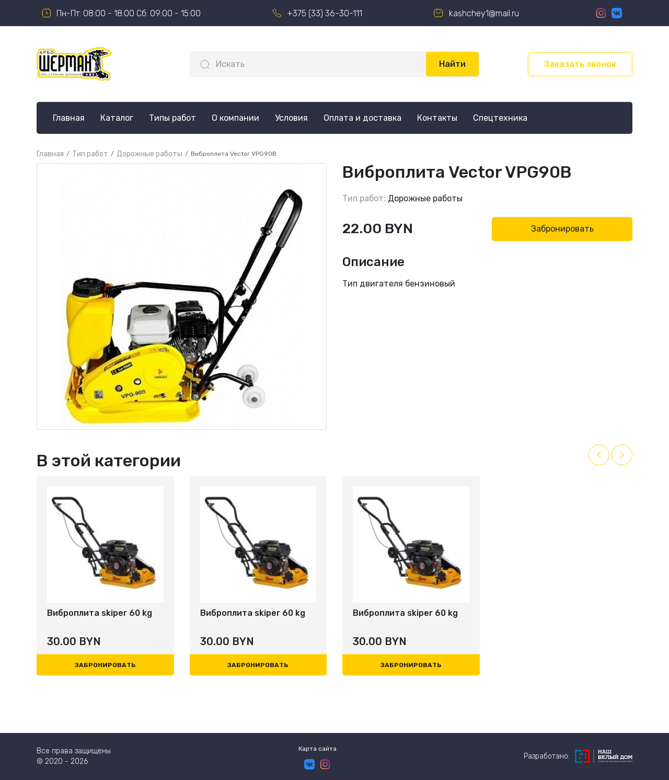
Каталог (116, 118)
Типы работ (172, 118)
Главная (69, 118)
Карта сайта (317, 748)
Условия (291, 118)
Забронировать (562, 229)
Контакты (437, 118)
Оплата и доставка (362, 118)
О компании (235, 118)
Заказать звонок (580, 64)
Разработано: (578, 756)
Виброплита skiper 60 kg (99, 613)
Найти (452, 64)
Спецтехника (500, 118)
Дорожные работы (425, 198)
